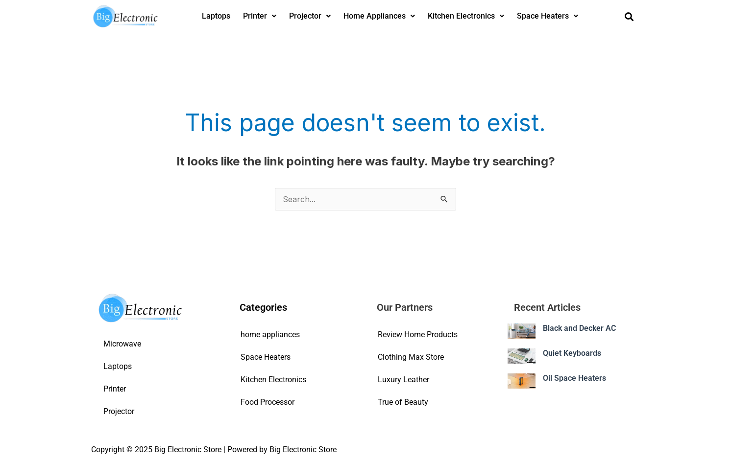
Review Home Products (418, 334)
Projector (310, 16)
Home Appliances (379, 16)
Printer (259, 16)
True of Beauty (403, 402)
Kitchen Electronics (466, 16)
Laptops (216, 16)
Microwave (122, 343)
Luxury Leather (403, 379)
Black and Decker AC (579, 328)
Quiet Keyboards (572, 353)
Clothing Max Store (411, 357)
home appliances (270, 334)
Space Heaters (547, 16)
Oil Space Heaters (574, 378)
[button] (260, 16)
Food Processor (267, 402)
